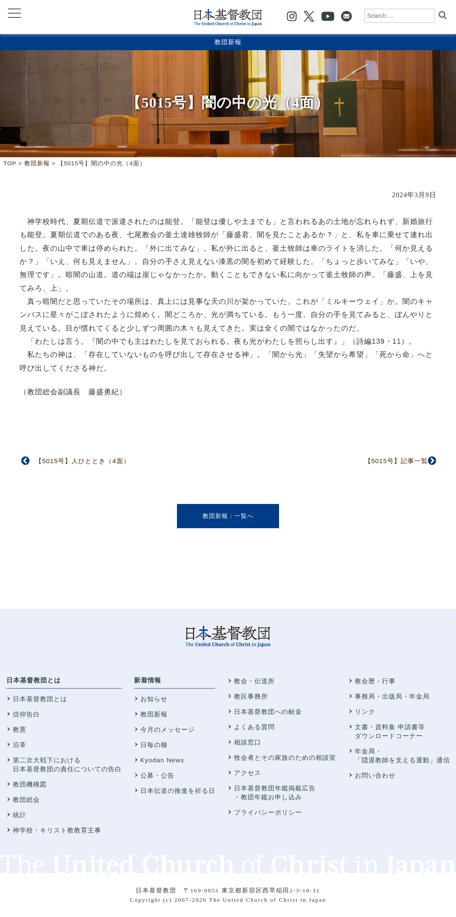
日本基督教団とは (33, 680)
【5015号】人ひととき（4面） (82, 460)
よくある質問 (254, 726)
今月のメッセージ (167, 729)
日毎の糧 (154, 744)
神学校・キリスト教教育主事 (57, 830)
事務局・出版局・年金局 (392, 696)
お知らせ (154, 698)
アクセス (247, 772)
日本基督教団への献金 (268, 711)
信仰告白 (26, 714)
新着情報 (147, 680)
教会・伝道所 (254, 681)
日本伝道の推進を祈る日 (177, 790)
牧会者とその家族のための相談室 (285, 757)
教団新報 (228, 41)
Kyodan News (162, 760)
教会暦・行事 (375, 681)
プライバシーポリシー (268, 812)
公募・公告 (157, 775)
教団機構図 (30, 784)
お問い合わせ (375, 775)
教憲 (19, 729)
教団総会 (26, 799)
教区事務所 (251, 696)
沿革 (19, 744)
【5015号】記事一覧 (396, 460)
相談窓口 (247, 742)
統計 (19, 814)
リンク (365, 711)
